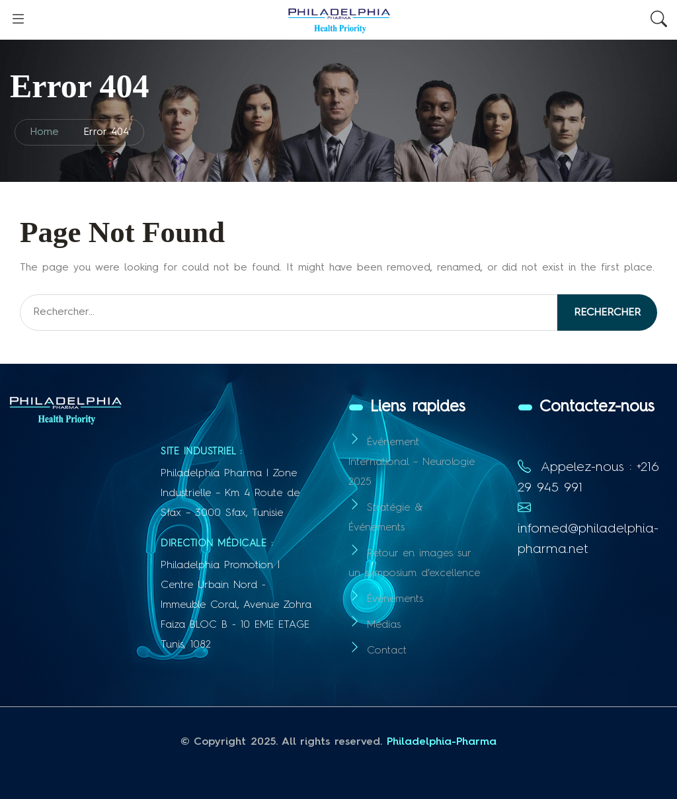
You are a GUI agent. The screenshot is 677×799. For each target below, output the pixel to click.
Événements (395, 599)
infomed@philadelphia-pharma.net (588, 529)
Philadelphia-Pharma (442, 742)
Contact (387, 651)
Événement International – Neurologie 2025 (411, 462)
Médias (384, 625)
